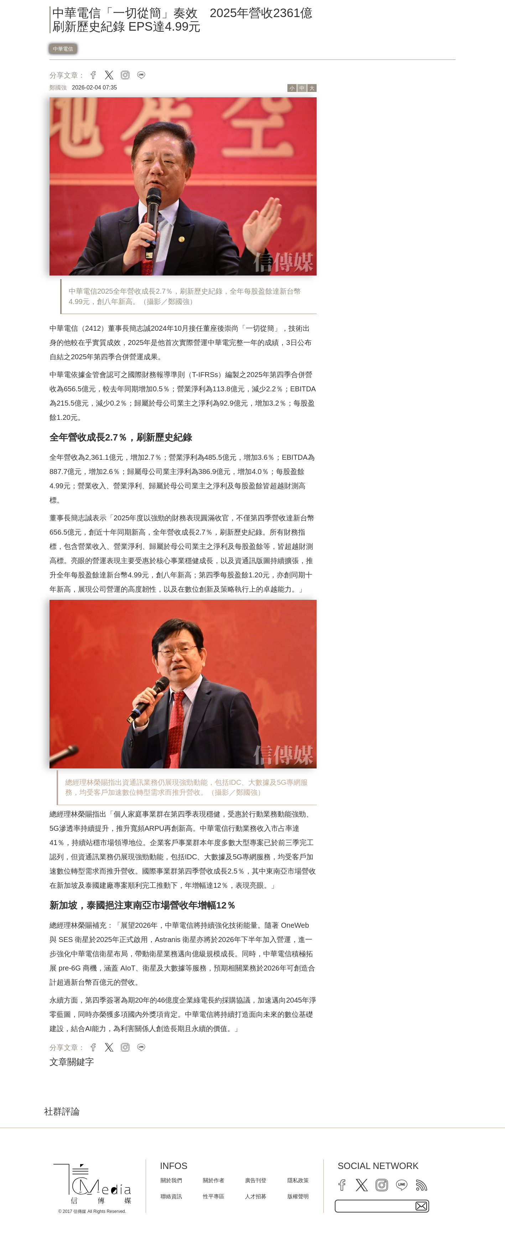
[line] (402, 1185)
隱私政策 (298, 1180)
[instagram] (382, 1185)
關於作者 (213, 1180)
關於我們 (171, 1180)
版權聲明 (298, 1196)
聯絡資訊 (171, 1196)
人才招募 (255, 1196)
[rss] (422, 1185)
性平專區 (213, 1196)
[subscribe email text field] (382, 1206)
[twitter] (362, 1185)
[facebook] (342, 1185)
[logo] (92, 1184)
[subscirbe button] (421, 1206)
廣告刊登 (255, 1180)
